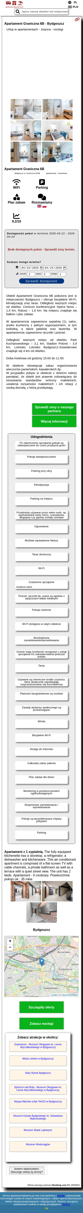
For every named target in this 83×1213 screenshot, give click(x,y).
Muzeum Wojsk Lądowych (38, 1130)
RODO (66, 1204)
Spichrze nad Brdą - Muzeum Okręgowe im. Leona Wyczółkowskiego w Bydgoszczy (38, 1089)
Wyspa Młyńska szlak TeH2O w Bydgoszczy (38, 1102)
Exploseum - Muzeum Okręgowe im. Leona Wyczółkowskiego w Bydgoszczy (37, 1046)
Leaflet (54, 995)
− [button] (10, 948)
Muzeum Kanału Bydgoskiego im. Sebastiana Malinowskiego (37, 1118)
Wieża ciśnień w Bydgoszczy (37, 1059)
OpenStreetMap (69, 995)
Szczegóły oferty (41, 1007)
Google (61, 1195)
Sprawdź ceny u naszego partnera (54, 409)
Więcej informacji (54, 422)
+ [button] (10, 942)
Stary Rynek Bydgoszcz (38, 1073)
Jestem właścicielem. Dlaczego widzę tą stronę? (27, 1171)
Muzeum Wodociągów (38, 1145)
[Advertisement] (41, 65)
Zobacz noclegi (41, 1024)
